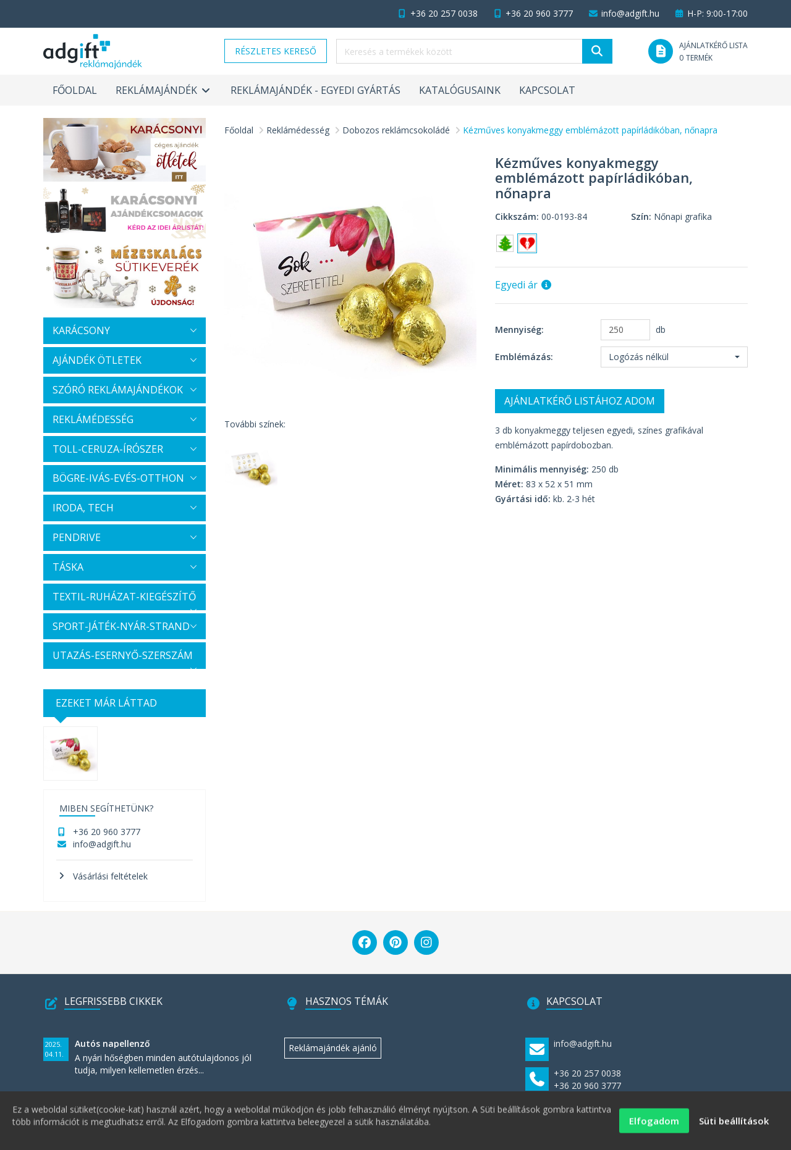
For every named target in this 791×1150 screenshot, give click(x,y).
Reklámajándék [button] (164, 90)
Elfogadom (654, 1125)
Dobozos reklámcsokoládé (396, 130)
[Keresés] (597, 51)
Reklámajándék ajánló (333, 1048)
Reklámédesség (297, 130)
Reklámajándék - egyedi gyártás (315, 90)
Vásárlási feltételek (110, 876)
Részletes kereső (275, 51)
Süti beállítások (734, 1125)
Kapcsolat (547, 90)
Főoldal (75, 90)
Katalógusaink (460, 90)
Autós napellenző (112, 1043)
